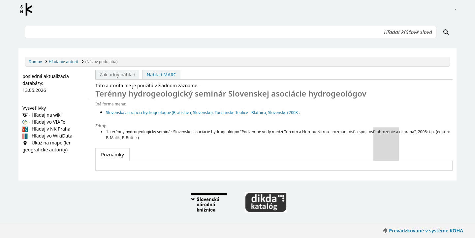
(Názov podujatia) (101, 61)
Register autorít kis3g (28, 9)
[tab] (112, 154)
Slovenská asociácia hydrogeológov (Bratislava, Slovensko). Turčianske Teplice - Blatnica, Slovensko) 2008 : (203, 112)
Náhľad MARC (161, 74)
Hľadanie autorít (64, 61)
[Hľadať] (446, 32)
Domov (35, 61)
